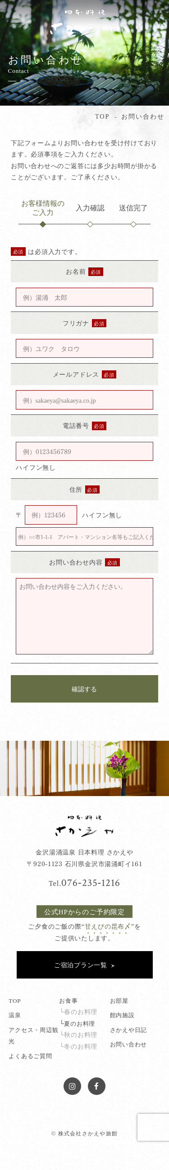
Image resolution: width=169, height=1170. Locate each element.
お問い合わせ (128, 1044)
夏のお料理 (79, 1023)
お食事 (68, 1000)
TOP (15, 1000)
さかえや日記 (128, 1029)
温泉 (15, 1014)
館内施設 (122, 1014)
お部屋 (119, 1000)
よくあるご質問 (30, 1055)
